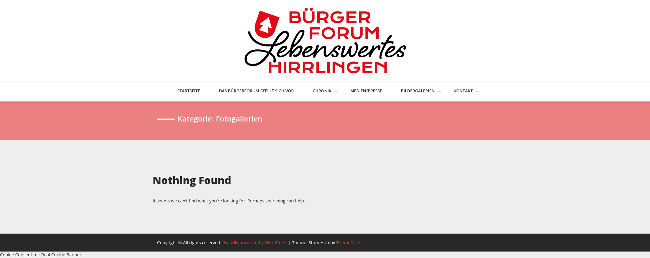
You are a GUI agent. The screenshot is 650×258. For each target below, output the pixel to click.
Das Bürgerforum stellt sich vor (256, 91)
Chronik (322, 91)
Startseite (188, 91)
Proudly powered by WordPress (255, 242)
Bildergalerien (418, 91)
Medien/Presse (366, 91)
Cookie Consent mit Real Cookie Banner (40, 254)
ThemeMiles (348, 242)
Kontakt (463, 91)
